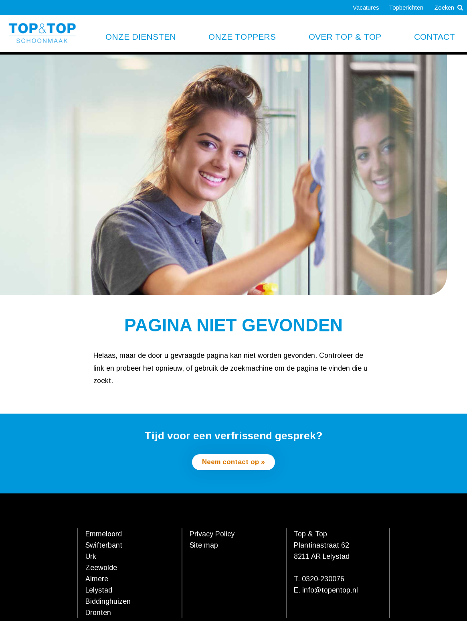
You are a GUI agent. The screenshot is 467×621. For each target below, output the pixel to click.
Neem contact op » (233, 462)
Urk (90, 557)
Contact (434, 36)
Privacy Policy (212, 535)
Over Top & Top (345, 36)
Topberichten (402, 7)
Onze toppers (242, 36)
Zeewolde (101, 568)
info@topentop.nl (330, 591)
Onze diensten (140, 36)
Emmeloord (103, 535)
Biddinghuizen (108, 602)
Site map (204, 546)
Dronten (98, 613)
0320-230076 (323, 580)
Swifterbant (103, 546)
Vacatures (361, 7)
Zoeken (447, 7)
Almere (96, 580)
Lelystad (98, 591)
